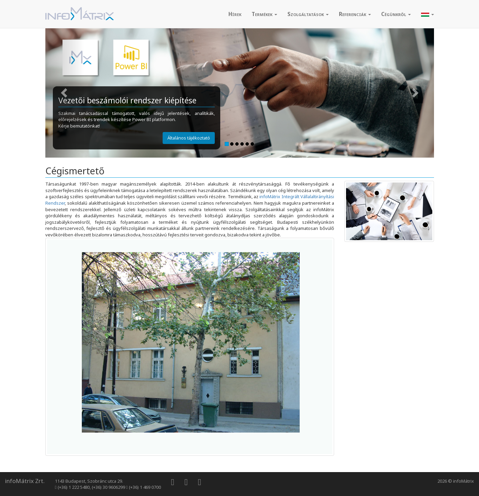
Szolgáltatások (308, 14)
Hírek (234, 14)
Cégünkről (396, 14)
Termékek (264, 14)
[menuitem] (234, 14)
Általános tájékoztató (188, 138)
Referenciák (355, 14)
